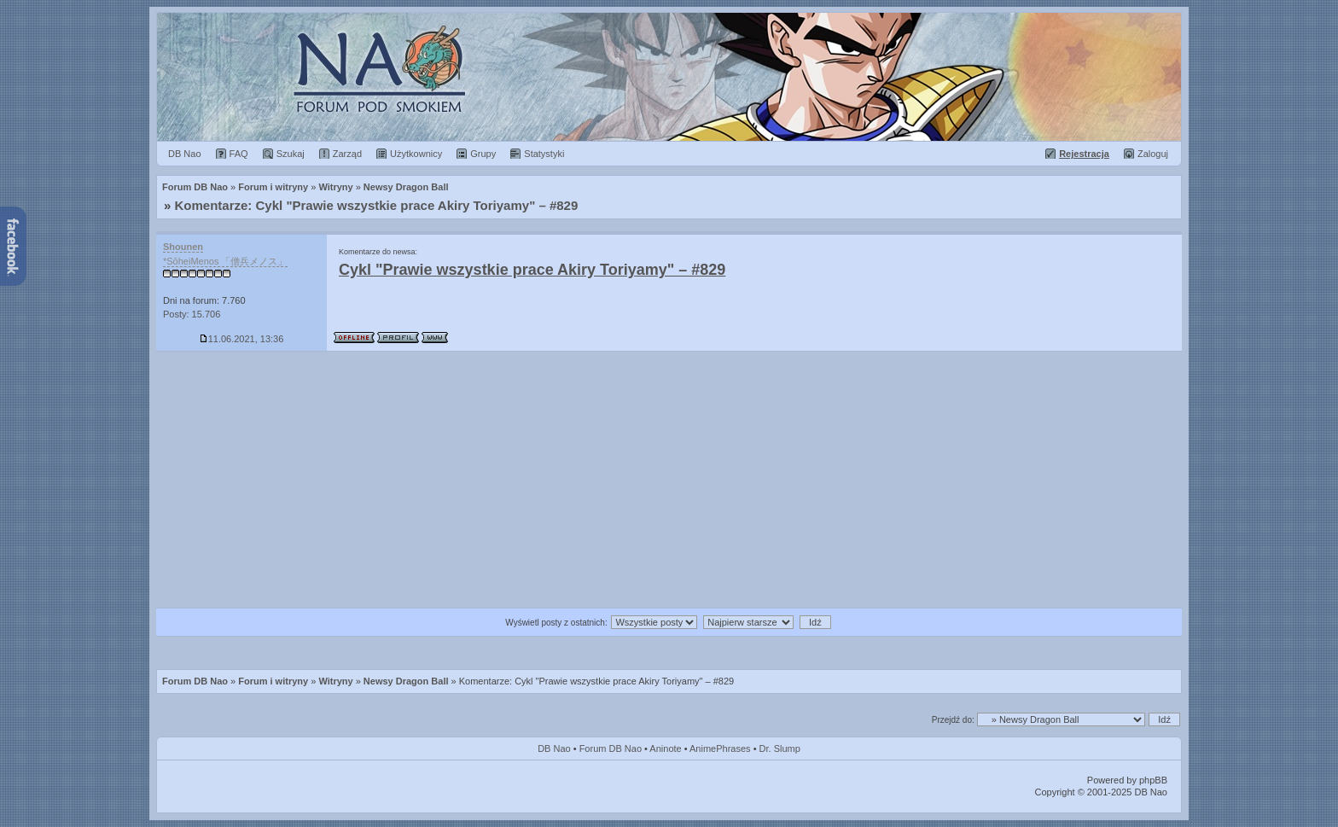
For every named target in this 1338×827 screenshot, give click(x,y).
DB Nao (554, 748)
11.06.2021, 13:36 (242, 339)
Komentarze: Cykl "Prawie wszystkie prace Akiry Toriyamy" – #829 (377, 205)
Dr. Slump (779, 748)
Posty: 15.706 (191, 314)
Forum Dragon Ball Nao (669, 77)
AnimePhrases (720, 748)
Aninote (665, 748)
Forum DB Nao (195, 681)
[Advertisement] (669, 479)
